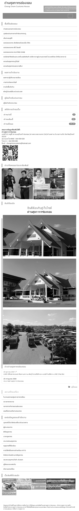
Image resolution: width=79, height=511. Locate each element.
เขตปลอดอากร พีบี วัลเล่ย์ (12, 47)
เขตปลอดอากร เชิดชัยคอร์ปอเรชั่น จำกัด (16, 43)
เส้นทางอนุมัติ (7, 38)
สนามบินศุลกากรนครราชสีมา (12, 66)
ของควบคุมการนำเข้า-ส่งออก (13, 460)
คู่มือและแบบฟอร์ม (9, 464)
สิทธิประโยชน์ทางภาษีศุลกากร (13, 455)
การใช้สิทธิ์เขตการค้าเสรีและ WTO (14, 450)
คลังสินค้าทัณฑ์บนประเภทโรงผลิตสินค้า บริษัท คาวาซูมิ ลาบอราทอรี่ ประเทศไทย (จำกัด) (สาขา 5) (34, 57)
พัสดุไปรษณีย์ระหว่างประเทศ (12, 91)
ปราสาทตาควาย (8, 402)
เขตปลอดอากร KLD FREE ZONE (14, 52)
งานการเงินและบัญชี (10, 82)
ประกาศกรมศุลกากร (10, 441)
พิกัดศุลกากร (7, 432)
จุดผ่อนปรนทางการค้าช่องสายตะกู (14, 33)
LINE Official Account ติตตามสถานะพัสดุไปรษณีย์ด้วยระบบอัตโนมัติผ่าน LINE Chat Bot (34, 373)
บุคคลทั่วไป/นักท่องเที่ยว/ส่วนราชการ (15, 422)
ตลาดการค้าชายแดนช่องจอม (12, 406)
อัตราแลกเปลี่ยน (8, 469)
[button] (7, 183)
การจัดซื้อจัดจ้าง (8, 87)
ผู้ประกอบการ (7, 427)
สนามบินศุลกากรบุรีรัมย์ (11, 61)
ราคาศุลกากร (7, 436)
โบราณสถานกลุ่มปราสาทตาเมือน (14, 397)
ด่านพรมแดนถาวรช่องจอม (12, 29)
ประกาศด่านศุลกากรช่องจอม (14, 380)
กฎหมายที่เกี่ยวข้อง (9, 446)
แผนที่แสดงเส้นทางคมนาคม (12, 411)
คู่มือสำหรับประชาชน (10, 103)
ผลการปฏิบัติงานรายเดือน (12, 77)
